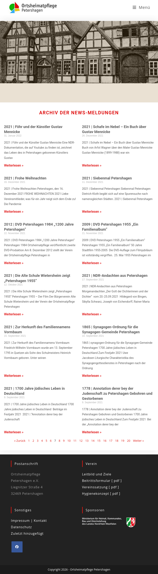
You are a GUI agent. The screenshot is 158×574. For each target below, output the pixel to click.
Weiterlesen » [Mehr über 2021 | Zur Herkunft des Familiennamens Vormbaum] (13, 376)
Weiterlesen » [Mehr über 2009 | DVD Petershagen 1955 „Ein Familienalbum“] (91, 263)
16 (104, 441)
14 (92, 441)
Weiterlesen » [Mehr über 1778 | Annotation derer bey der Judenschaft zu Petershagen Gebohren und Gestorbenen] (91, 432)
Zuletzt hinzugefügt (27, 533)
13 (87, 441)
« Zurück (20, 441)
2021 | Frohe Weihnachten (25, 178)
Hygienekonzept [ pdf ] (101, 493)
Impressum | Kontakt (29, 520)
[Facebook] (17, 546)
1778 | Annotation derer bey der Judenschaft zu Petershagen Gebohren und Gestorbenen (117, 393)
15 (98, 441)
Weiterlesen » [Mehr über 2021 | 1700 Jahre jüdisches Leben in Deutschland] (13, 432)
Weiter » (138, 441)
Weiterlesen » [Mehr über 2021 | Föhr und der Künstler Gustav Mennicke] (13, 165)
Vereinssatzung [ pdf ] (100, 487)
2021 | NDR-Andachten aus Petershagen (115, 275)
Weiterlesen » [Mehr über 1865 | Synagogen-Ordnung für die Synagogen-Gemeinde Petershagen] (91, 376)
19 (122, 441)
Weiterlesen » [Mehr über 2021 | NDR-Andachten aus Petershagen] (91, 314)
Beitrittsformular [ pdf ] (102, 480)
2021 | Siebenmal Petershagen (107, 178)
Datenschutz (21, 527)
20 (128, 441)
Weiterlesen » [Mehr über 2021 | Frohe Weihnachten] (13, 212)
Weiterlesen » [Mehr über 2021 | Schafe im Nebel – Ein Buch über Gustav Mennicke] (91, 165)
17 (110, 441)
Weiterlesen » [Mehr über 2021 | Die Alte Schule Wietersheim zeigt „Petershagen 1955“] (13, 314)
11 (74, 441)
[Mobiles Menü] (141, 7)
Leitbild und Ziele (97, 474)
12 (81, 441)
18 (116, 441)
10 (69, 441)
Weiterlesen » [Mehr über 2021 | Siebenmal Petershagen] (91, 212)
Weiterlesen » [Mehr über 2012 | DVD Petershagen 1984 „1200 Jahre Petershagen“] (13, 263)
